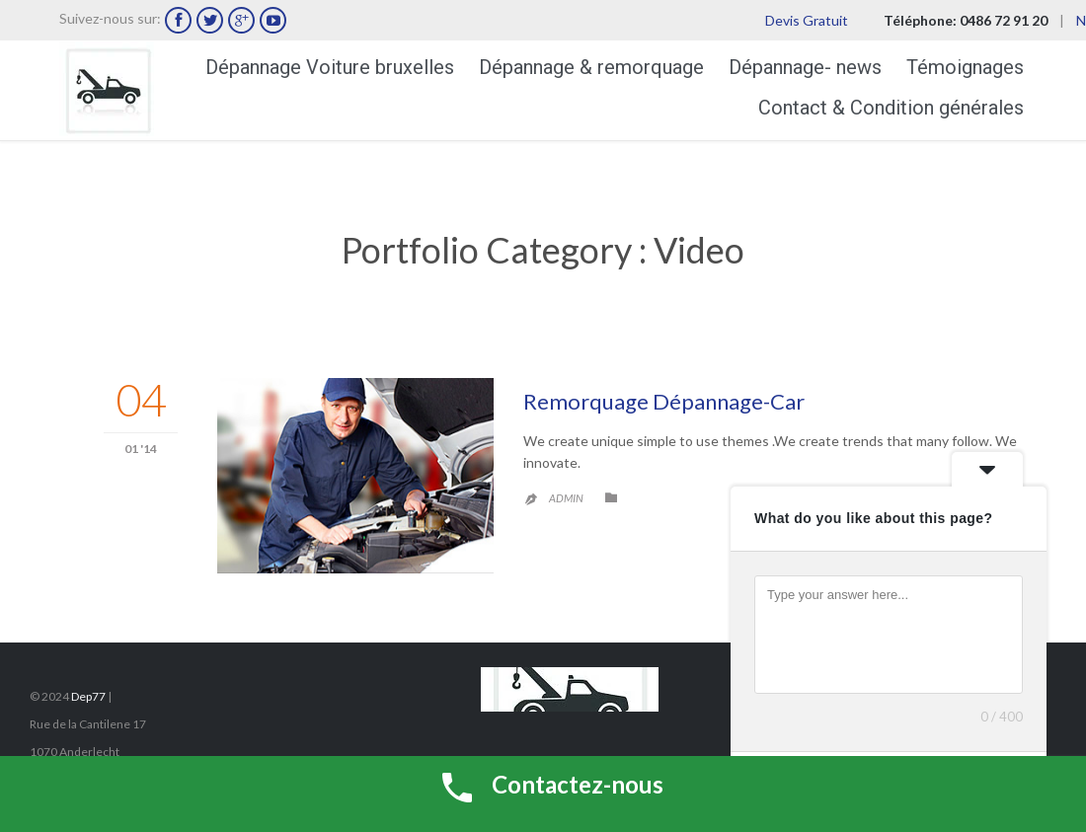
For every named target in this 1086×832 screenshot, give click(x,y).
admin (566, 498)
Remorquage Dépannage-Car (664, 401)
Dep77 (88, 696)
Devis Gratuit (806, 20)
